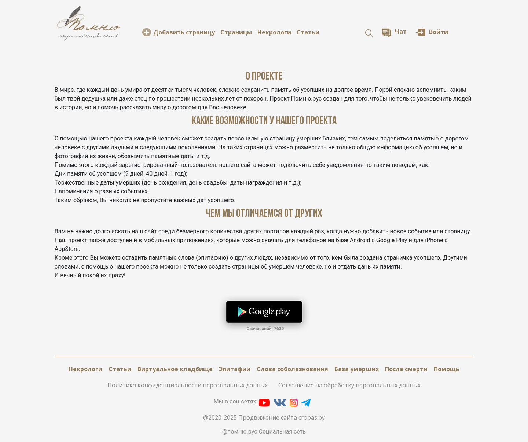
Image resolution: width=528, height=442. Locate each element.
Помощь (446, 369)
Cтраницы (236, 32)
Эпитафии (234, 369)
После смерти (406, 369)
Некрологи (274, 32)
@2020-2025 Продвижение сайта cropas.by (264, 417)
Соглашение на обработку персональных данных (349, 385)
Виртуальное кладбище (175, 369)
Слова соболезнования (292, 369)
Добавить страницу (184, 32)
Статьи (308, 32)
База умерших (356, 369)
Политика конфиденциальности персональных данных (187, 385)
